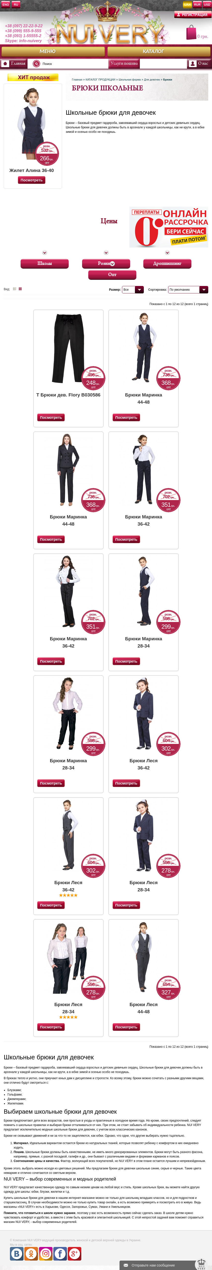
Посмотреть (51, 417)
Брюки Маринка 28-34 (143, 642)
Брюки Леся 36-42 (144, 764)
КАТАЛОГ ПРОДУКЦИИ (100, 79)
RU (16, 4)
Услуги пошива (124, 64)
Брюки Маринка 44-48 (143, 398)
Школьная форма (130, 79)
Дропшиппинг (167, 263)
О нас (203, 64)
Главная (18, 64)
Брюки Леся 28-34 (144, 886)
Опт (112, 274)
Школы (44, 263)
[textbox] (71, 63)
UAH (187, 4)
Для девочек (152, 79)
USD (207, 4)
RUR (197, 4)
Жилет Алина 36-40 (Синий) (31, 170)
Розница (106, 263)
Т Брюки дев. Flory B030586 (68, 394)
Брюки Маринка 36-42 (143, 520)
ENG (5, 4)
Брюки (167, 79)
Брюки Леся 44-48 (144, 1008)
